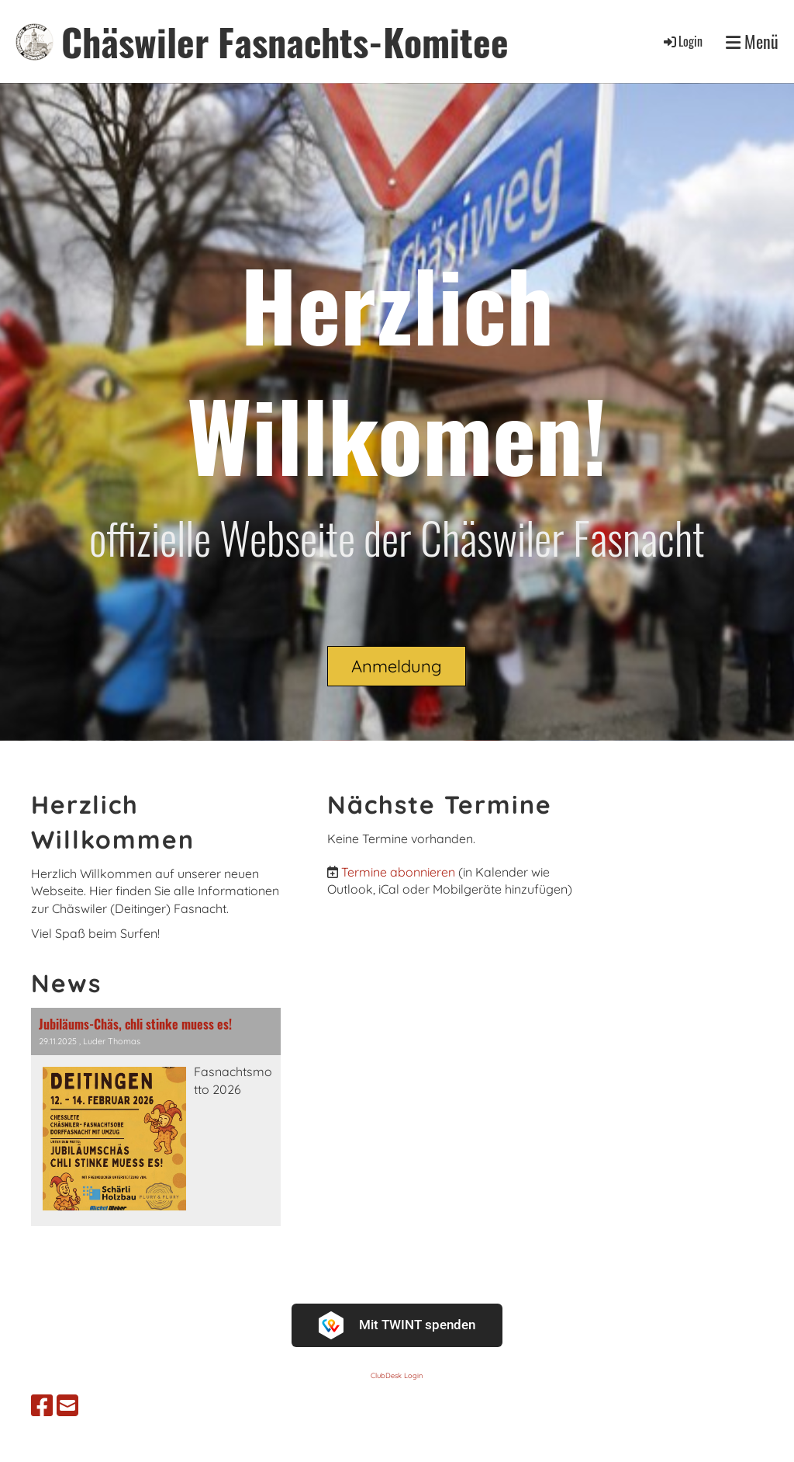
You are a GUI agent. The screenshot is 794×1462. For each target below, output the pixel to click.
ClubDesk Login (397, 1375)
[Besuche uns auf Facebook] (42, 1405)
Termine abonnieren (398, 872)
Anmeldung (396, 666)
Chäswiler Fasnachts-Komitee (285, 42)
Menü (752, 42)
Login (682, 41)
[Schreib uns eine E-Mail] (67, 1405)
